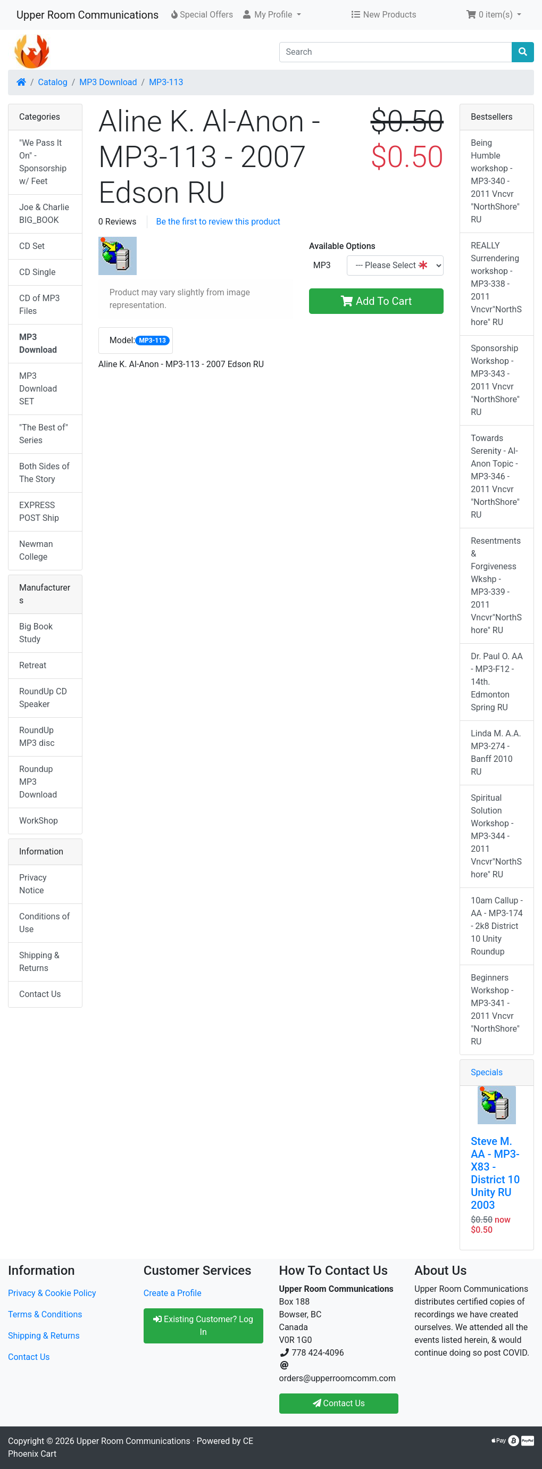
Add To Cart (376, 301)
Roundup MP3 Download (38, 782)
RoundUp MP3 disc (37, 736)
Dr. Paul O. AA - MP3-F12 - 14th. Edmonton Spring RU (497, 681)
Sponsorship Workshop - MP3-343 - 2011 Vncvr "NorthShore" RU (495, 380)
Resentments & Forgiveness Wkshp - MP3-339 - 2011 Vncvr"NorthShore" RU (496, 585)
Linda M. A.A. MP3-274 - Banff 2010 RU (496, 752)
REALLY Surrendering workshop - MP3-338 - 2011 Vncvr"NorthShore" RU (496, 283)
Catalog (53, 82)
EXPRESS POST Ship (39, 511)
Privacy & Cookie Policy (52, 1293)
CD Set (32, 246)
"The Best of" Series (43, 433)
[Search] (396, 52)
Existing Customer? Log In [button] (203, 1325)
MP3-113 (166, 82)
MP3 (322, 265)
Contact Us (40, 994)
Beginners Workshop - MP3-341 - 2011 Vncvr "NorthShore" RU (495, 1010)
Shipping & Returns (39, 961)
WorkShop (38, 821)
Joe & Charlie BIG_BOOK (44, 213)
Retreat (32, 665)
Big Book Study (36, 632)
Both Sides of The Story (44, 472)
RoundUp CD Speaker (43, 697)
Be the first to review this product (218, 222)
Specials (487, 1072)
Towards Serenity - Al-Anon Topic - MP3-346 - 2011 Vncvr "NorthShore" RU (495, 476)
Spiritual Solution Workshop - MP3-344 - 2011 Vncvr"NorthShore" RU (496, 836)
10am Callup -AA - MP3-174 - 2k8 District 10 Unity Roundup (497, 926)
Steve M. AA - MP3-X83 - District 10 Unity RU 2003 (495, 1173)
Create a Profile (173, 1293)
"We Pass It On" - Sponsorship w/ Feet (42, 162)
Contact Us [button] (339, 1403)
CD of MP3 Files (39, 304)
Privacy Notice (33, 884)
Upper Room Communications (87, 15)
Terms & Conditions (45, 1314)
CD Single (37, 272)
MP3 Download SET (38, 388)
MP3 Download (108, 82)
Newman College (36, 550)
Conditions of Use (44, 922)
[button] (271, 15)
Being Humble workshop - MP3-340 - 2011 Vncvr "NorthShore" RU (495, 181)
